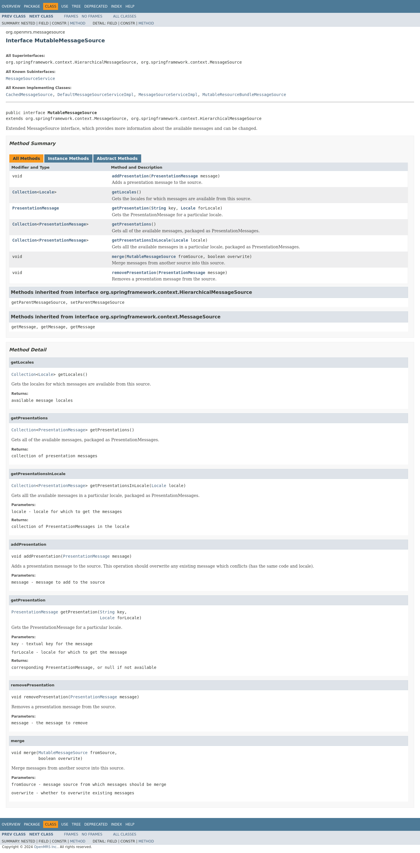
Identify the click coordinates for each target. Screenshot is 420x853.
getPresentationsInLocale (141, 240)
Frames (71, 16)
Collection (24, 192)
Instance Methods (68, 158)
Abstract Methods (117, 158)
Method (77, 23)
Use (64, 6)
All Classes (124, 16)
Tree (76, 6)
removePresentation (134, 272)
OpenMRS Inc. (45, 847)
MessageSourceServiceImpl (168, 94)
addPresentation (130, 176)
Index (116, 6)
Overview (11, 6)
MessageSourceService (30, 78)
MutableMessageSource (151, 256)
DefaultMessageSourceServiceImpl (95, 94)
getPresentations (131, 224)
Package (32, 6)
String (158, 208)
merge (118, 256)
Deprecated (96, 6)
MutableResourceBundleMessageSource (244, 94)
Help (129, 6)
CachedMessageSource (29, 94)
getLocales (124, 192)
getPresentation (130, 208)
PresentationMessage (174, 176)
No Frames (92, 16)
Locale (46, 192)
